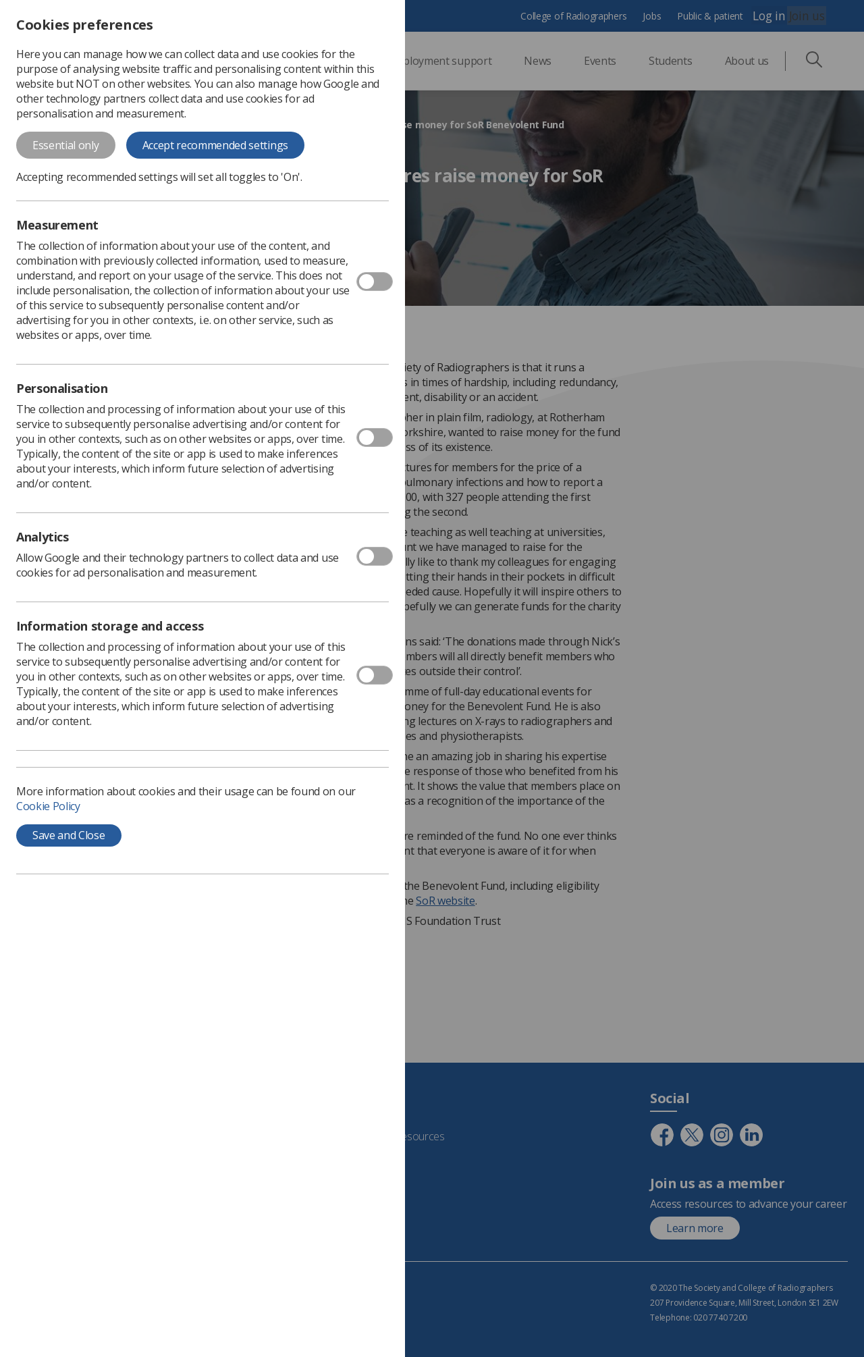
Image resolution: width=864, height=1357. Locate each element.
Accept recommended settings (215, 145)
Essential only (65, 145)
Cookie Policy (48, 806)
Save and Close (68, 835)
